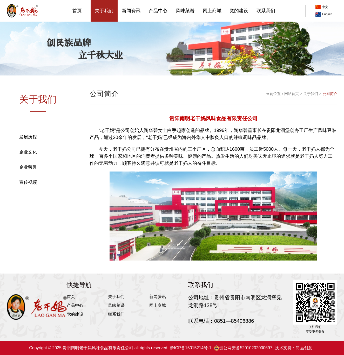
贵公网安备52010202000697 (243, 348)
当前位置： (275, 94)
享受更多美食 (315, 331)
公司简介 (28, 121)
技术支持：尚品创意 (293, 348)
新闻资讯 (131, 10)
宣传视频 (28, 182)
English (323, 14)
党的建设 (239, 10)
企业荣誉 (28, 167)
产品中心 (158, 10)
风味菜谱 (185, 10)
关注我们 (315, 327)
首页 (77, 10)
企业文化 (28, 152)
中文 (321, 7)
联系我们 (266, 10)
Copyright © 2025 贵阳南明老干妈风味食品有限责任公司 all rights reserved (98, 348)
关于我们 (104, 10)
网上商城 (212, 10)
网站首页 (291, 94)
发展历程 (28, 137)
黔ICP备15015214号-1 (190, 348)
